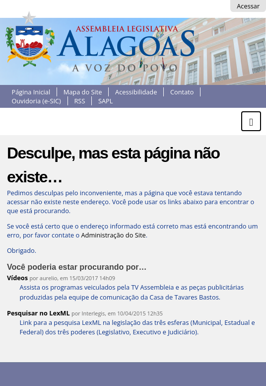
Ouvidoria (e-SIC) (36, 100)
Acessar (248, 5)
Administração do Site (113, 235)
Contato (182, 91)
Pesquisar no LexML (38, 313)
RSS (79, 100)
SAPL (105, 100)
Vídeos (17, 277)
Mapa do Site (83, 91)
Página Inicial (31, 91)
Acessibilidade (136, 91)
